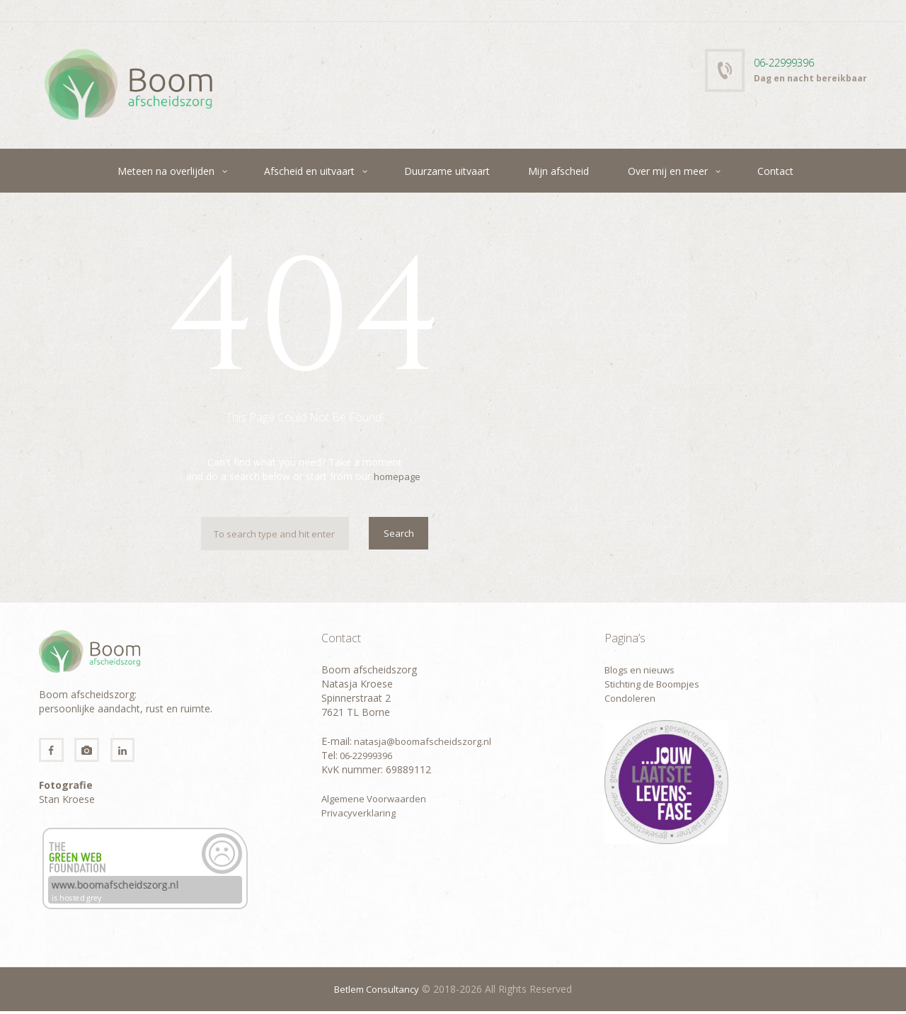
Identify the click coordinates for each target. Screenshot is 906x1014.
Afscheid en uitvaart (309, 171)
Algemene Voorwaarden (376, 798)
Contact (775, 171)
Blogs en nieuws (642, 669)
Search (397, 534)
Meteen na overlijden (165, 171)
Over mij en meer (668, 171)
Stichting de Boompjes (656, 683)
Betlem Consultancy (377, 991)
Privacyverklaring (359, 812)
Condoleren (631, 698)
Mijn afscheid (558, 171)
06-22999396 (787, 62)
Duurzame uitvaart (447, 171)
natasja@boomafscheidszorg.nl (425, 741)
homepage (397, 476)
